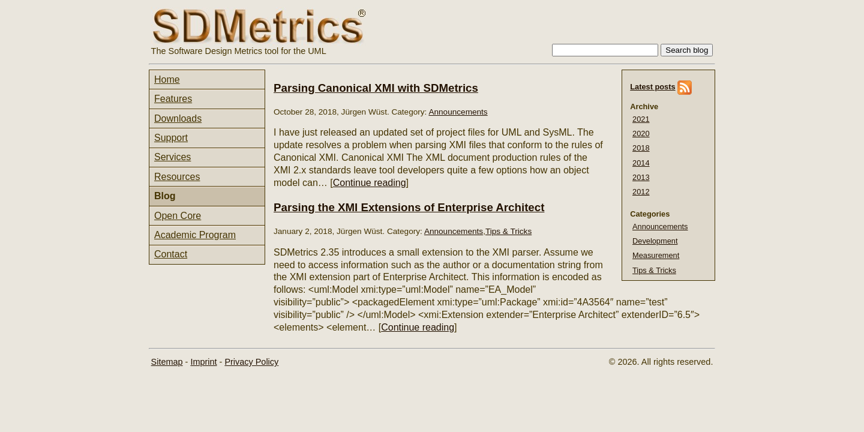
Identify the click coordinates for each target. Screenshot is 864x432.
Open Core (177, 216)
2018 (640, 147)
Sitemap (167, 362)
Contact (170, 254)
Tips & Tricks (654, 270)
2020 (640, 133)
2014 (640, 162)
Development (654, 240)
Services (172, 157)
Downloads (178, 118)
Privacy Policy (251, 362)
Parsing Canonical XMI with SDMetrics (376, 88)
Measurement (655, 255)
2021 (640, 119)
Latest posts (652, 86)
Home (167, 79)
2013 (640, 177)
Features (173, 99)
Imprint (203, 362)
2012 (640, 191)
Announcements (660, 226)
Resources (177, 177)
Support (171, 138)
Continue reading (369, 183)
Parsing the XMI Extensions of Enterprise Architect (409, 207)
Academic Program (195, 235)
